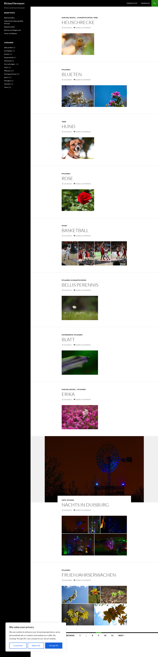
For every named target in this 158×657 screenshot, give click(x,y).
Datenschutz (132, 3)
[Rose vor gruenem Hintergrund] (78, 200)
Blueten (72, 74)
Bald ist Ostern (9, 18)
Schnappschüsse (85, 18)
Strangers (7, 81)
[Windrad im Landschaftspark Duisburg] (75, 524)
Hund (68, 126)
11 (112, 635)
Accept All (53, 645)
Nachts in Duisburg (85, 505)
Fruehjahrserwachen (89, 575)
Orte (64, 500)
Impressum (145, 3)
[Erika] (80, 417)
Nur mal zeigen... (69, 18)
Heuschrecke (78, 22)
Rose (67, 178)
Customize (17, 645)
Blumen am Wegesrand (12, 30)
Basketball (75, 230)
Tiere (95, 18)
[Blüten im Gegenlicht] (78, 96)
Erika (68, 394)
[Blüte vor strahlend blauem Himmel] (110, 96)
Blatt (68, 339)
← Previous (68, 635)
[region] (36, 637)
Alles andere (8, 47)
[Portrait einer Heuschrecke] (78, 44)
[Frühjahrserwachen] (75, 594)
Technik (70, 500)
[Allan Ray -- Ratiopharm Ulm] (86, 253)
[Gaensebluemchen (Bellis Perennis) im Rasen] (80, 308)
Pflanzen (66, 70)
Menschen (8, 61)
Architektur (8, 51)
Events (6, 54)
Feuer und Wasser (10, 33)
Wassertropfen (9, 27)
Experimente (67, 335)
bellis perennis (80, 285)
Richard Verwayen (14, 3)
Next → (122, 635)
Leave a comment (83, 28)
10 (105, 635)
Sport (64, 226)
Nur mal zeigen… (10, 64)
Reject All (36, 645)
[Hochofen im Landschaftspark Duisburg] (78, 544)
